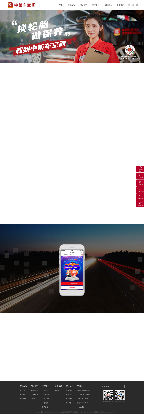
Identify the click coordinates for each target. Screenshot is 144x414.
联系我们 (69, 398)
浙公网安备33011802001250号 (108, 412)
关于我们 (120, 5)
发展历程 (69, 394)
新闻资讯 (108, 5)
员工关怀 (69, 403)
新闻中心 (57, 390)
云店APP (22, 394)
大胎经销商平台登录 (83, 394)
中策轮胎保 (45, 398)
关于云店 (22, 390)
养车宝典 (45, 407)
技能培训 (34, 398)
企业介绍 (69, 390)
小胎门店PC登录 (82, 398)
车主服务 (95, 5)
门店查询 (45, 390)
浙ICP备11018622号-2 (87, 412)
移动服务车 (34, 394)
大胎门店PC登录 (82, 403)
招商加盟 (83, 5)
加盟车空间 (34, 390)
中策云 (80, 386)
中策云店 (71, 5)
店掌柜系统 (23, 398)
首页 (61, 5)
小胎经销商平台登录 (83, 390)
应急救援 (45, 403)
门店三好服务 (46, 394)
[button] (140, 38)
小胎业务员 (80, 407)
